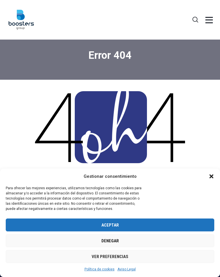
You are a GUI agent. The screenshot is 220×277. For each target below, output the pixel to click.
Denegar (110, 240)
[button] (211, 176)
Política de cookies (100, 269)
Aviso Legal (126, 269)
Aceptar (110, 225)
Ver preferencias (110, 256)
